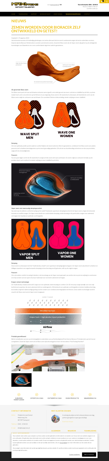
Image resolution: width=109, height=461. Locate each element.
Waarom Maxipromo (73, 14)
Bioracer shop (45, 14)
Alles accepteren (89, 454)
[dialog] (54, 445)
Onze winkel (58, 14)
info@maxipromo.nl (24, 428)
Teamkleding (23, 14)
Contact (87, 14)
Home (13, 14)
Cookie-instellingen (74, 454)
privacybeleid (63, 442)
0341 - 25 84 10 (23, 424)
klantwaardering (54, 4)
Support (34, 14)
